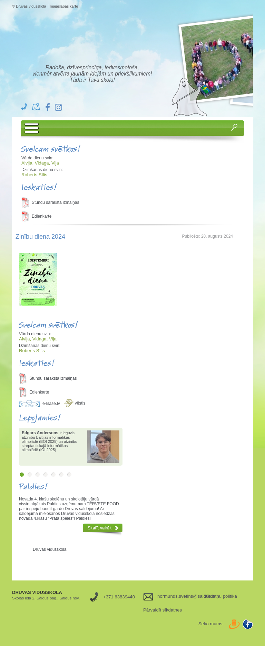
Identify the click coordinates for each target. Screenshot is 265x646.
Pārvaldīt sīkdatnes (162, 610)
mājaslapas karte (64, 6)
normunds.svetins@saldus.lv (177, 596)
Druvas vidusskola (49, 549)
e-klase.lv (51, 403)
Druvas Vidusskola (94, 45)
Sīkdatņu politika (220, 596)
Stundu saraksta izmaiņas (55, 202)
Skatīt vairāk (102, 529)
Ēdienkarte (41, 216)
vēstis (80, 403)
